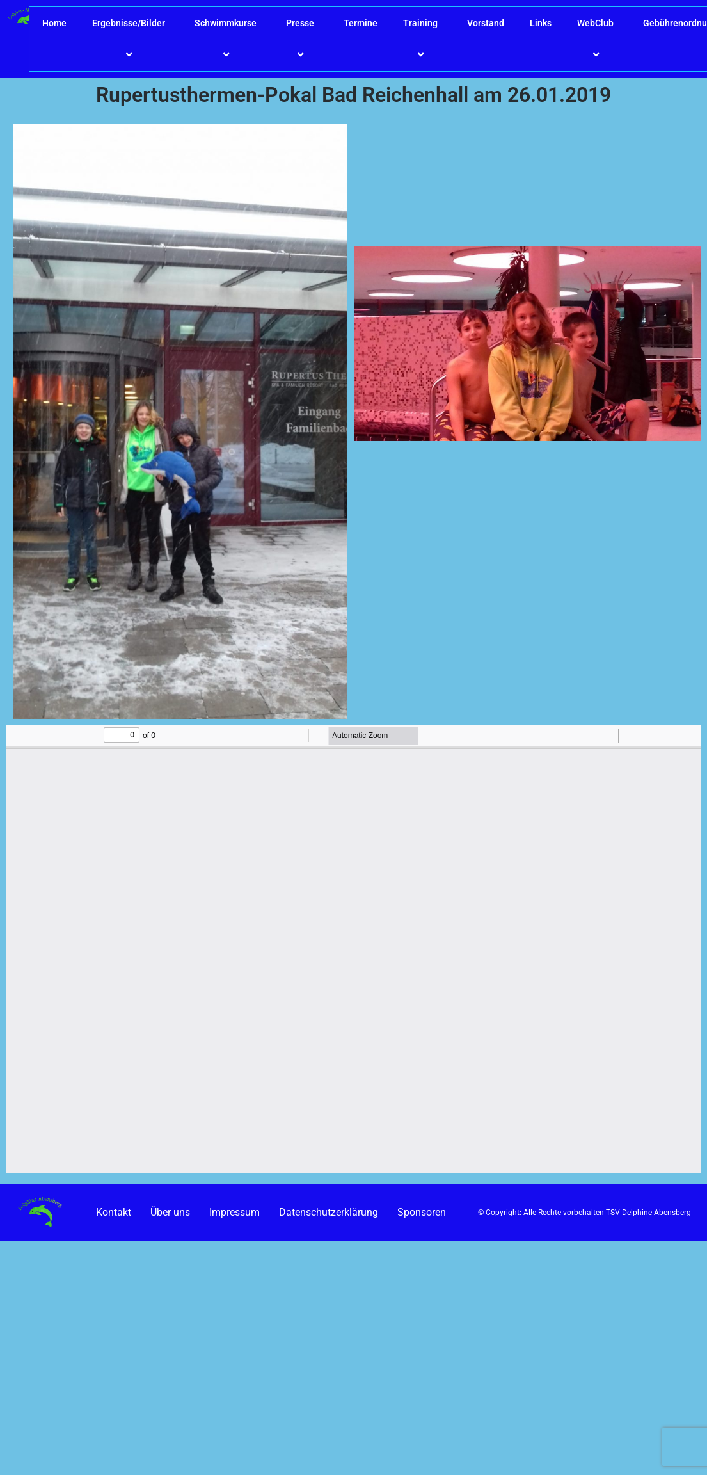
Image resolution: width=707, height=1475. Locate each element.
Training (422, 39)
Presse (302, 39)
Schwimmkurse (227, 39)
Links (541, 23)
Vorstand (485, 23)
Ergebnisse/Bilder (130, 39)
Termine (360, 23)
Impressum (234, 1212)
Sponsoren (421, 1212)
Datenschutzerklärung (328, 1212)
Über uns (170, 1212)
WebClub (597, 39)
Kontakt (113, 1212)
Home (54, 23)
